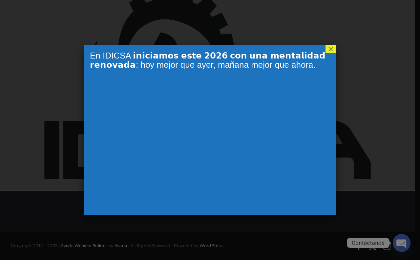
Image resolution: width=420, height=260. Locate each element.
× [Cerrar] (331, 49)
